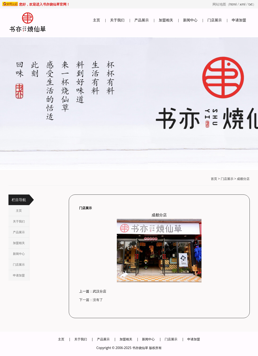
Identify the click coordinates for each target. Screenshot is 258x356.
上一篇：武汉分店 (92, 291)
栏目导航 (19, 199)
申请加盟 (239, 20)
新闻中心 (190, 20)
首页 (214, 179)
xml (242, 4)
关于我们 (117, 20)
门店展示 (214, 20)
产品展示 (141, 20)
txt (250, 4)
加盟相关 (166, 20)
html (233, 4)
